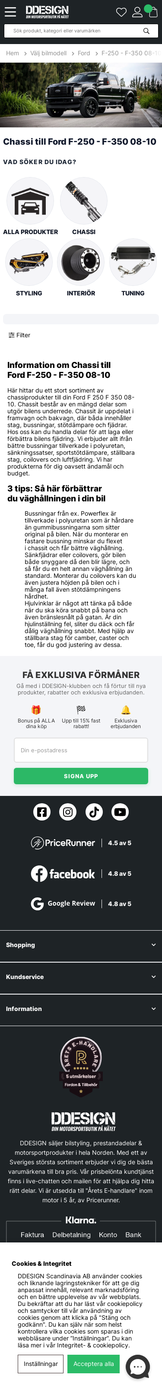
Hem (13, 53)
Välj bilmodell (48, 53)
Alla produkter (30, 206)
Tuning (133, 267)
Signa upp (81, 776)
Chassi (84, 206)
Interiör (81, 267)
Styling (29, 267)
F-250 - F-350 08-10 (132, 53)
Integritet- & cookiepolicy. (93, 1345)
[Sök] (81, 31)
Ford (84, 53)
